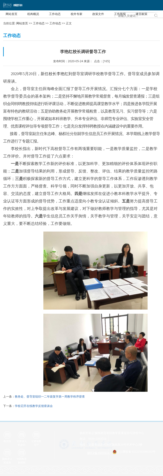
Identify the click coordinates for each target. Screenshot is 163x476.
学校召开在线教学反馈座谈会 (34, 406)
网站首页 (22, 23)
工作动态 (39, 23)
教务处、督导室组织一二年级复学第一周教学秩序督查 (50, 396)
